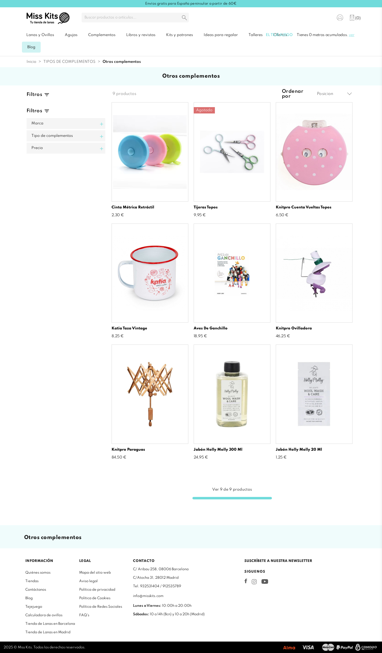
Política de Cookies (94, 598)
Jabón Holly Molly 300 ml (218, 450)
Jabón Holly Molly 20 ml (299, 450)
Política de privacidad (97, 589)
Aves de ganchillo (211, 328)
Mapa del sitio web (95, 572)
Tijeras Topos (206, 207)
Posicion (334, 94)
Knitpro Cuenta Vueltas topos (303, 207)
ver (351, 35)
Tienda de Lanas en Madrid (47, 632)
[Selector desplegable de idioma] (325, 17)
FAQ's (84, 615)
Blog (29, 598)
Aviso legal (88, 581)
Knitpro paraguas (128, 450)
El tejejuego (279, 35)
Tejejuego (33, 606)
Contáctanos (35, 589)
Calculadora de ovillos (43, 615)
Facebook (245, 580)
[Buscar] (135, 17)
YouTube (264, 581)
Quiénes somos (37, 572)
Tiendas (31, 581)
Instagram (254, 581)
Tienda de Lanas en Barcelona (50, 623)
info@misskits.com (148, 596)
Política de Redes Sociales (100, 606)
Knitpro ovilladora (294, 328)
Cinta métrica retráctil (133, 207)
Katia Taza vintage (129, 328)
